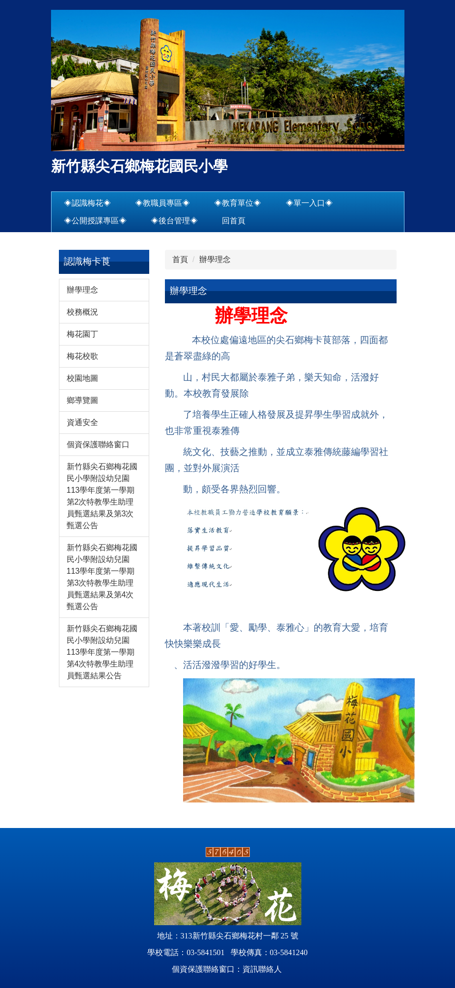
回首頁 (233, 220)
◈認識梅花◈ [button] (87, 203)
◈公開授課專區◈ (95, 220)
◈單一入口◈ (309, 203)
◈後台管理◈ (174, 220)
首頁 (180, 259)
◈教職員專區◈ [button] (162, 203)
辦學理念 (215, 259)
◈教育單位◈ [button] (237, 203)
